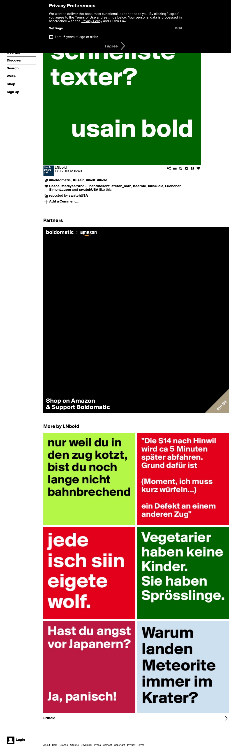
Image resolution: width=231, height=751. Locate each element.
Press (97, 745)
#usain (78, 180)
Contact (107, 745)
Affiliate (74, 745)
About (46, 745)
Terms (140, 745)
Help (55, 745)
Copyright (119, 745)
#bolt (90, 180)
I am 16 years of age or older (76, 37)
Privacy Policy (91, 21)
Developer (86, 745)
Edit (178, 28)
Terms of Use (85, 17)
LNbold (61, 168)
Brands (64, 745)
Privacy (131, 745)
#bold (102, 180)
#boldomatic (60, 180)
